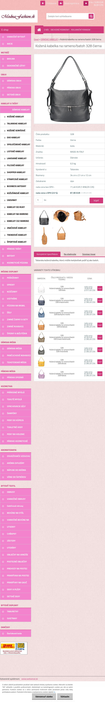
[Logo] (19, 16)
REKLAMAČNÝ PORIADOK (80, 29)
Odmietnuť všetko (44, 696)
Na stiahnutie (70, 254)
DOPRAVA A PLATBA (61, 36)
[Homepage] (39, 29)
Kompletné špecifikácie (47, 254)
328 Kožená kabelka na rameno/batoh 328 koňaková (61, 325)
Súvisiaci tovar (88, 254)
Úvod (36, 39)
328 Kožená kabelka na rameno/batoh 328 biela (61, 288)
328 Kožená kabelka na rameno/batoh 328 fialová (61, 374)
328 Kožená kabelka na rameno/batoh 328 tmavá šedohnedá (61, 337)
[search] (91, 16)
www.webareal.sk (29, 678)
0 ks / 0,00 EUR (96, 2)
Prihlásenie (51, 3)
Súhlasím (65, 696)
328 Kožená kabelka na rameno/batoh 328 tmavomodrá (61, 300)
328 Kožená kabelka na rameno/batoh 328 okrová (61, 362)
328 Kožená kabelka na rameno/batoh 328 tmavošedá (61, 349)
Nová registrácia (71, 3)
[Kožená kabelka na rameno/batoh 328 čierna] (44, 210)
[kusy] (39, 200)
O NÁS (46, 29)
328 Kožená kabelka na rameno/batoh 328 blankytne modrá (61, 313)
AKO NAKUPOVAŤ (45, 36)
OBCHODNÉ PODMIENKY (60, 29)
